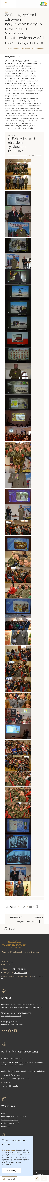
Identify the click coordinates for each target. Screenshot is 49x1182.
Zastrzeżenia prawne (9, 1120)
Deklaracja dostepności (10, 1123)
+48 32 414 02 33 (19, 969)
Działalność (26, 49)
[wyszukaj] (37, 1178)
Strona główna (13, 49)
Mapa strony (6, 1126)
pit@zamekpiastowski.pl (11, 1016)
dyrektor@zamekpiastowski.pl (30, 1007)
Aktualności (39, 49)
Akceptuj (11, 1171)
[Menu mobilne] (44, 1178)
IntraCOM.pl (38, 1175)
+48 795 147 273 (20, 973)
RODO (3, 1113)
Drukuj (9, 928)
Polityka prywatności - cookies (13, 1117)
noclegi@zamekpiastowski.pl (13, 1024)
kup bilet (9, 1178)
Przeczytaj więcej (8, 1150)
